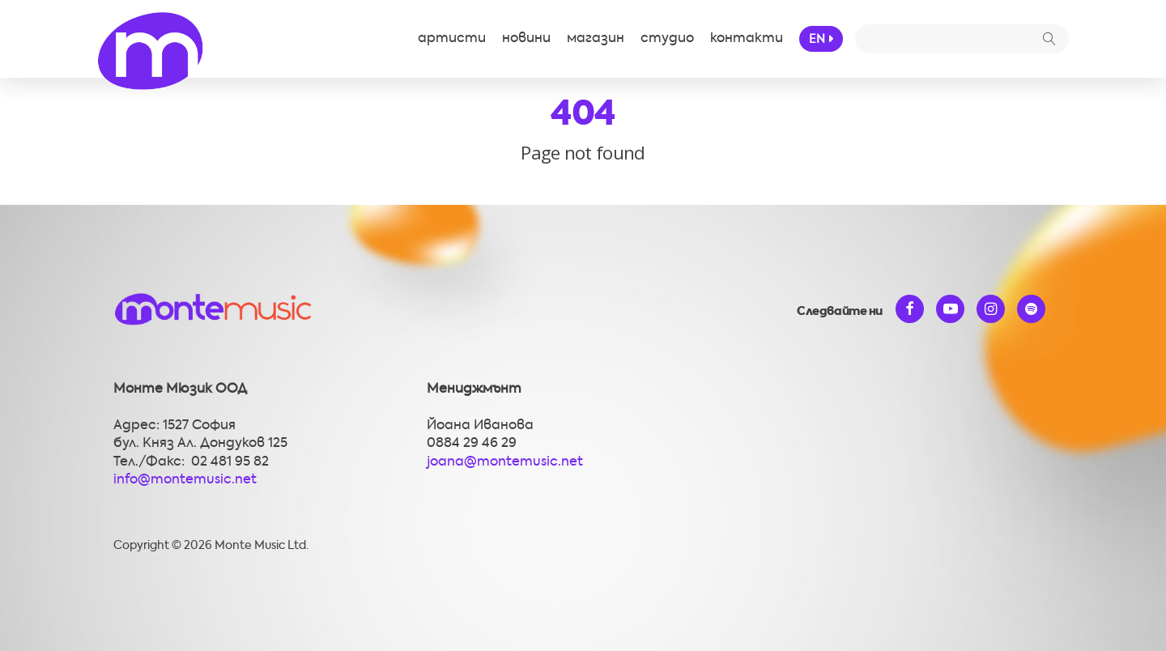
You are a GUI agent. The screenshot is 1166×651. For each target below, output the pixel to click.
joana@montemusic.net (505, 462)
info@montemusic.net (185, 480)
